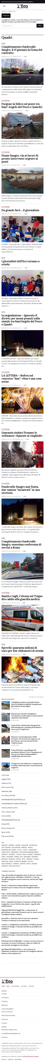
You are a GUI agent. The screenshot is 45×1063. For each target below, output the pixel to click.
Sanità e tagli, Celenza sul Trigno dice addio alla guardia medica (22, 597)
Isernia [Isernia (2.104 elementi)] (16, 856)
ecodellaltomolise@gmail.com (11, 1033)
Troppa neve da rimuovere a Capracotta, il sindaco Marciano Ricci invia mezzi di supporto (26, 765)
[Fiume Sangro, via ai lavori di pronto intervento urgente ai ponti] (22, 180)
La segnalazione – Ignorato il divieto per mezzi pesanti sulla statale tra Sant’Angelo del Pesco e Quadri (22, 320)
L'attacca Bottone (8, 808)
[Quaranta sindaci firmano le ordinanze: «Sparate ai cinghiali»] (22, 454)
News (3, 43)
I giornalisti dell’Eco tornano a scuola (21, 263)
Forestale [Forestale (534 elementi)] (37, 854)
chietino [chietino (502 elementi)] (5, 854)
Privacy (4, 1059)
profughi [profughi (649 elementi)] (5, 861)
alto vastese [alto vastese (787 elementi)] (6, 847)
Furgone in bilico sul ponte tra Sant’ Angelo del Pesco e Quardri (22, 105)
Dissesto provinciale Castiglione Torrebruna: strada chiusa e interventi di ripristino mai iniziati (27, 716)
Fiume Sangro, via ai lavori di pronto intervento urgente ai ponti (20, 158)
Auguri (4, 779)
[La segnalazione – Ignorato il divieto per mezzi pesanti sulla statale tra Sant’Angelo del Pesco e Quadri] (22, 343)
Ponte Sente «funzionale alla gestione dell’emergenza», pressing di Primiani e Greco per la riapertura (26, 727)
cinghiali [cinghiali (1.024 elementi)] (12, 854)
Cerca (40, 25)
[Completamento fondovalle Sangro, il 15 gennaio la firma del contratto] (22, 72)
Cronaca (4, 994)
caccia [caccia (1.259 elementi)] (19, 849)
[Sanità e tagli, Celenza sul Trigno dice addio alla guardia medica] (22, 618)
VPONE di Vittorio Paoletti (31, 1056)
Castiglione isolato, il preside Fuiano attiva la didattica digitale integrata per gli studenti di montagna (22, 21)
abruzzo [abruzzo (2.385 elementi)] (11, 845)
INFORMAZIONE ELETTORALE (12, 799)
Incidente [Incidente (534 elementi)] (10, 856)
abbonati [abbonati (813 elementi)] (5, 845)
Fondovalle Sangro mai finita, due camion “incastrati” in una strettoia (21, 490)
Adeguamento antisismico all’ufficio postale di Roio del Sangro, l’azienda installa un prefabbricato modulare (22, 927)
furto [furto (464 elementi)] (4, 856)
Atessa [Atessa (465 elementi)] (30, 847)
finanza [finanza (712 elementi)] (30, 854)
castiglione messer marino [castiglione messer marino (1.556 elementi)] (29, 852)
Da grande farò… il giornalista (20, 210)
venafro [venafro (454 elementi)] (34, 863)
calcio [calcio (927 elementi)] (25, 849)
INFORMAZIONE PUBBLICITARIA (13, 804)
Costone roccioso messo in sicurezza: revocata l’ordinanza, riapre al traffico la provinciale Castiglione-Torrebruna (22, 943)
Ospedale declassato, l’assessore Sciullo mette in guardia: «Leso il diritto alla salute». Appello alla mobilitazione (22, 904)
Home (3, 986)
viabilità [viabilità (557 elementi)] (5, 866)
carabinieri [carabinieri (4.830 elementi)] (14, 852)
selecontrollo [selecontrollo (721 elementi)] (7, 863)
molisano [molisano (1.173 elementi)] (12, 859)
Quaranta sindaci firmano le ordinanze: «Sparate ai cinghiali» (22, 434)
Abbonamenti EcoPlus (8, 1015)
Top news (5, 836)
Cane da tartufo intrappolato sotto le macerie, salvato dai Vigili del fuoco (22, 879)
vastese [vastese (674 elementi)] (22, 863)
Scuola (4, 824)
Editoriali (4, 1005)
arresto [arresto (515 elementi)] (24, 847)
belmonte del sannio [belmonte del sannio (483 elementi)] (9, 849)
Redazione (5, 1019)
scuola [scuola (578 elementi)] (30, 861)
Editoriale (5, 791)
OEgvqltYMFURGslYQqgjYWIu (13, 910)
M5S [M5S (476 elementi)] (21, 856)
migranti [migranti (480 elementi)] (35, 856)
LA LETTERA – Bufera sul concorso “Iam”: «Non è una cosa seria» (21, 378)
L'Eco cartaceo (7, 812)
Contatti (4, 1023)
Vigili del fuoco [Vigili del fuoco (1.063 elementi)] (14, 866)
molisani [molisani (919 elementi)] (5, 859)
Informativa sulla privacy (9, 1029)
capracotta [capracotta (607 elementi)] (6, 852)
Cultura (4, 783)
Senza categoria (7, 828)
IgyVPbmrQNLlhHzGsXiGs (11, 949)
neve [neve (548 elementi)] (23, 859)
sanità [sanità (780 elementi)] (11, 861)
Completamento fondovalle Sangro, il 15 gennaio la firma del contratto (22, 50)
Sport (3, 832)
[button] (4, 6)
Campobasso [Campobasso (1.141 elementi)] (32, 849)
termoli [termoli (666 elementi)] (16, 863)
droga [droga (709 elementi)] (24, 854)
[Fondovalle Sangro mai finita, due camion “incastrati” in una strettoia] (22, 512)
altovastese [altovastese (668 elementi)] (16, 847)
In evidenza (6, 100)
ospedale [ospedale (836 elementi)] (29, 859)
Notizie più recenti (36, 697)
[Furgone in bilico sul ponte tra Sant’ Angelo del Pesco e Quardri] (22, 126)
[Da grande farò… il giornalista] (22, 229)
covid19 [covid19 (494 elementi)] (19, 854)
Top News (24, 986)
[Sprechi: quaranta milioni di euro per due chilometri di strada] (22, 670)
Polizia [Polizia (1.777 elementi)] (36, 859)
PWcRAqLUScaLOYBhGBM (12, 941)
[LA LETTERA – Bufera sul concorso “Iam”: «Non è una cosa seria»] (22, 400)
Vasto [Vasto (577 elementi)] (28, 863)
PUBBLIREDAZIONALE (9, 820)
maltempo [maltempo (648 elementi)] (27, 856)
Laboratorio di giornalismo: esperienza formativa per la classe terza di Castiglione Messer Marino (21, 888)
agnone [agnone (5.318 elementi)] (18, 845)
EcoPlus (31, 986)
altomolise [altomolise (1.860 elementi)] (33, 845)
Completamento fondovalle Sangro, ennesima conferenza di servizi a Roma (21, 544)
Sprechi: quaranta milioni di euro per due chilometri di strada (22, 649)
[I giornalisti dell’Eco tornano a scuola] (22, 283)
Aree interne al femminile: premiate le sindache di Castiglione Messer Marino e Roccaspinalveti (22, 951)
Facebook (5, 1037)
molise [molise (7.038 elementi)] (18, 859)
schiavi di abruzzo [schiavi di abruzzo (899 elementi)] (20, 861)
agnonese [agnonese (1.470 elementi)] (24, 845)
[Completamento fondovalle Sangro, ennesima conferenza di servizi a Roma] (22, 566)
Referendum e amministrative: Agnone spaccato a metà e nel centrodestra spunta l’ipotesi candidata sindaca (22, 896)
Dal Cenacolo (6, 787)
